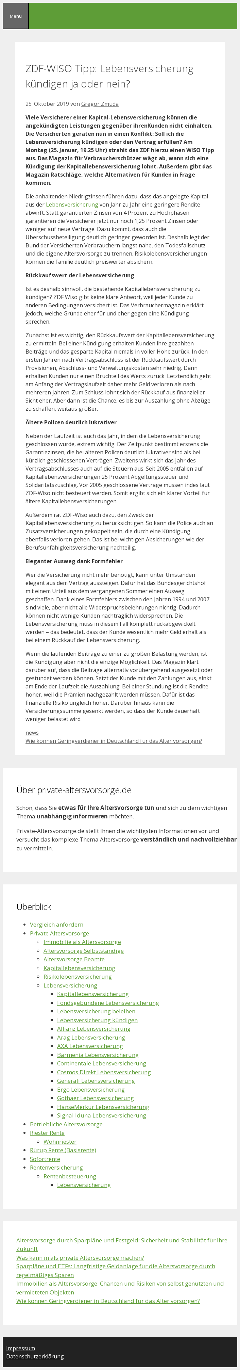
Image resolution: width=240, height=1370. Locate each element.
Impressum (20, 1348)
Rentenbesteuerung (70, 1176)
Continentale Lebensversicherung (101, 1063)
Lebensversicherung (72, 204)
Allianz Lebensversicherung (94, 1028)
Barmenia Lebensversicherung (98, 1055)
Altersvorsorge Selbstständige (84, 951)
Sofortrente (45, 1159)
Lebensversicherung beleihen (96, 1011)
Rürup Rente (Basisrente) (63, 1150)
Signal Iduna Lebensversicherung (101, 1115)
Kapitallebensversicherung (79, 968)
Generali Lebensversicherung (96, 1080)
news (32, 732)
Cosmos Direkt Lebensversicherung (104, 1072)
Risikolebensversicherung (78, 976)
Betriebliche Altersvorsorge (66, 1124)
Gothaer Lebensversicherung (95, 1098)
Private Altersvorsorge (59, 933)
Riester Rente (47, 1133)
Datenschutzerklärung (35, 1356)
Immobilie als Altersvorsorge (82, 942)
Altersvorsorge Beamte (74, 959)
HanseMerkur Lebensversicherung (103, 1107)
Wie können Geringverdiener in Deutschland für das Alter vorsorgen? (113, 741)
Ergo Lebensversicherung (91, 1089)
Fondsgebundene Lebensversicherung (108, 1003)
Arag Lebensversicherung (91, 1037)
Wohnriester (60, 1141)
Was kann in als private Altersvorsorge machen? (80, 1257)
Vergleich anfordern (56, 924)
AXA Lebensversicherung (90, 1046)
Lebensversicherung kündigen (97, 1020)
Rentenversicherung (56, 1167)
